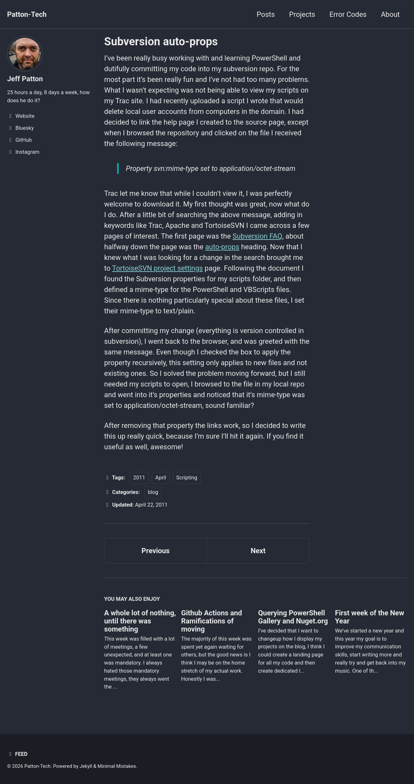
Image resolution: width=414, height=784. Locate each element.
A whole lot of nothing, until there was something (140, 621)
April (160, 478)
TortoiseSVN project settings (157, 268)
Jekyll (86, 766)
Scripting (186, 478)
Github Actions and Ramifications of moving (211, 621)
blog (153, 492)
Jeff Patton (25, 79)
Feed (17, 754)
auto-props (222, 247)
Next (258, 551)
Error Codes (347, 14)
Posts (266, 14)
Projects (302, 14)
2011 (139, 478)
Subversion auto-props (161, 41)
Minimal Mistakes (117, 766)
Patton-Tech (27, 14)
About (390, 14)
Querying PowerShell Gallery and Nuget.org (293, 617)
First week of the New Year (369, 617)
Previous (156, 551)
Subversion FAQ (257, 236)
